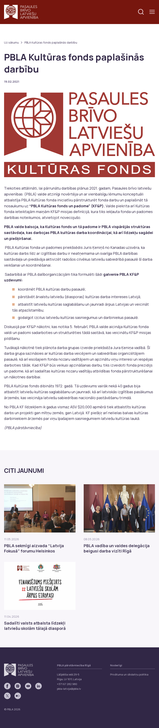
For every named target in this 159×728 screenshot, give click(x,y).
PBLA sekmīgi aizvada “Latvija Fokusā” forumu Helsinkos (34, 548)
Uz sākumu (11, 42)
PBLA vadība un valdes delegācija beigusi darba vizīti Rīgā (117, 548)
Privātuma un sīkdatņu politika (129, 674)
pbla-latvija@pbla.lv (69, 689)
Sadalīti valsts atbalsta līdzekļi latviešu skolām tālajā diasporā (35, 625)
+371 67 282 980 (67, 684)
